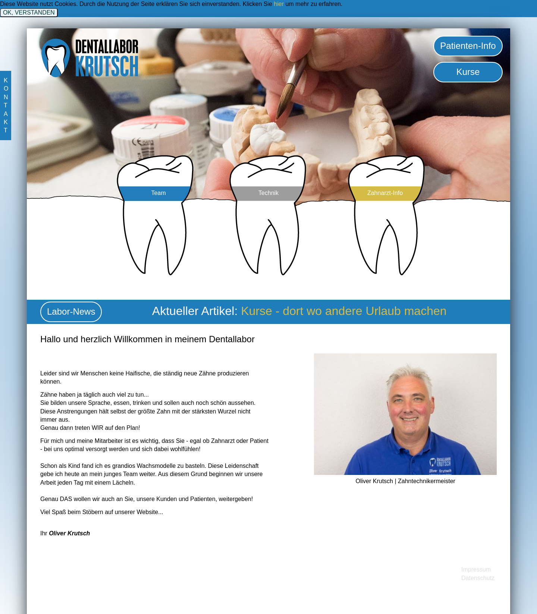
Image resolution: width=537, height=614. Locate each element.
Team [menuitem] (158, 193)
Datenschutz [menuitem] (477, 578)
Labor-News (71, 311)
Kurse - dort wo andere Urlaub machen (343, 311)
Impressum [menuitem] (476, 569)
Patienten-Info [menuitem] (468, 46)
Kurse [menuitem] (468, 72)
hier (279, 4)
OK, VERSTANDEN (29, 12)
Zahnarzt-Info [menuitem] (385, 193)
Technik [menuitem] (268, 193)
